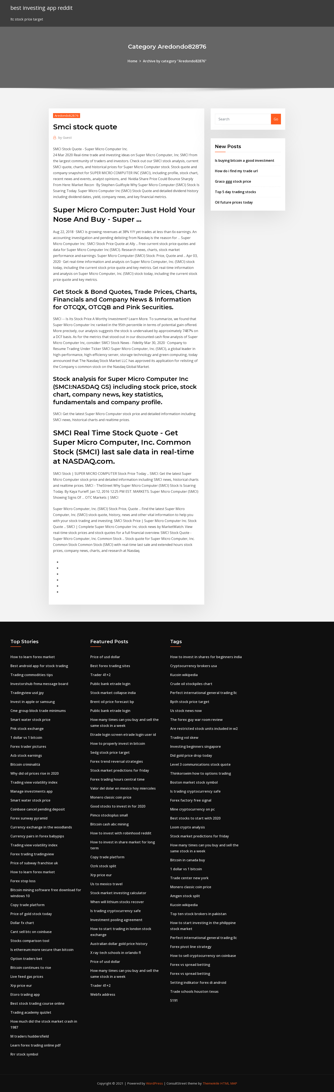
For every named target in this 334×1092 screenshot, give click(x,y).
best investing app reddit (41, 8)
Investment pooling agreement (116, 919)
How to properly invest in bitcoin (117, 743)
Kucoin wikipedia (184, 674)
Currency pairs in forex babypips (37, 836)
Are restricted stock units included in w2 (204, 728)
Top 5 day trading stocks (235, 192)
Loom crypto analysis (187, 827)
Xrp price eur (21, 985)
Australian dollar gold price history (119, 943)
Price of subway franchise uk (34, 863)
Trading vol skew (184, 737)
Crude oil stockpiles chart (191, 683)
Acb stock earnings (26, 755)
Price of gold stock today (31, 913)
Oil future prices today (234, 202)
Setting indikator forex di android (198, 982)
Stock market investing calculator (118, 893)
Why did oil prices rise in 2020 (34, 773)
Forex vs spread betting (190, 964)
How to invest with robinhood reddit (120, 833)
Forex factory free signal (190, 800)
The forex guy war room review (196, 719)
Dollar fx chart (22, 922)
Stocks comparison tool (29, 940)
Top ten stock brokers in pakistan (198, 913)
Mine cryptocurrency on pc (192, 809)
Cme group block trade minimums (38, 710)
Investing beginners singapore (195, 746)
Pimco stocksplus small (109, 815)
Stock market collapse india (113, 692)
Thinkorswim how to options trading (200, 773)
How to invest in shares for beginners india (206, 657)
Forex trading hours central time (117, 779)
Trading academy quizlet (30, 1012)
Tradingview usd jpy (27, 692)
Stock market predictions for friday (119, 770)
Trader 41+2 (100, 674)
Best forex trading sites (110, 665)
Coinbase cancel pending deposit (37, 809)
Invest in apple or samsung (32, 701)
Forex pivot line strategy (191, 946)
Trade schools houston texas (194, 991)
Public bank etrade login (110, 683)
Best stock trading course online (37, 1003)
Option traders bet (26, 958)
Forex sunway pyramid (29, 818)
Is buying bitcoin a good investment (244, 160)
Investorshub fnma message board (39, 683)
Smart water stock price (30, 719)
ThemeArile (211, 1083)
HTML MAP (228, 1083)
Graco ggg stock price (233, 181)
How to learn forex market (32, 657)
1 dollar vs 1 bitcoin (26, 737)
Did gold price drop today (191, 755)
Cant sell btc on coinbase (31, 931)
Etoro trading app (25, 994)
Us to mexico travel (106, 884)
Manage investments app (31, 791)
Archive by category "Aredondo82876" (174, 61)
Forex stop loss (23, 881)
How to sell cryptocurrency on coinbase (203, 955)
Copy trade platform (27, 904)
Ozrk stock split (103, 866)
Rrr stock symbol (24, 1054)
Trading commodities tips (31, 674)
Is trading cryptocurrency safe (115, 910)
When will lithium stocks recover (117, 902)
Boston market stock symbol (194, 782)
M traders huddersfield (29, 1036)
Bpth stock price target (189, 701)
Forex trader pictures (28, 746)
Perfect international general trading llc (203, 692)
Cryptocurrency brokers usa (193, 665)
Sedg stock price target (110, 752)
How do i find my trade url (236, 171)
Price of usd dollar (105, 657)
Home (132, 61)
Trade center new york (189, 878)
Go (276, 119)
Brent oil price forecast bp (112, 701)
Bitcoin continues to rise (30, 967)
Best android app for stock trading (39, 665)
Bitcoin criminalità (25, 764)
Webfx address (102, 994)
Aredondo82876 (67, 115)
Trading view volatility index (34, 782)
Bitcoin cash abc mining (109, 824)
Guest (65, 137)
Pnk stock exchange (27, 728)
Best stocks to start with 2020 (195, 818)
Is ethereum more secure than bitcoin (41, 949)
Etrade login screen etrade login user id (123, 734)
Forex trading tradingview (32, 854)
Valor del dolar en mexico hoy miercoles (123, 788)
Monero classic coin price (110, 797)
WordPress (154, 1083)
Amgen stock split (185, 896)
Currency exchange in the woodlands (41, 827)
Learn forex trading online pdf (35, 1045)
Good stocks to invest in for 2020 (117, 806)
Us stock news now (186, 710)
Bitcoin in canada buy (187, 860)
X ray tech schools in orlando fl (115, 952)
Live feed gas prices (26, 976)
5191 (174, 1000)
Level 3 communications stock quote (200, 764)
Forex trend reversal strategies (116, 761)
